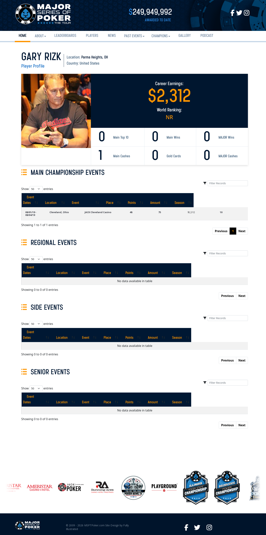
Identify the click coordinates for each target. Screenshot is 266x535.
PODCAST (206, 36)
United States (89, 63)
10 (225, 206)
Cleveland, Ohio (75, 206)
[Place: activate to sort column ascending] (154, 197)
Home (22, 36)
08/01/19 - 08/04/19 (36, 206)
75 (171, 206)
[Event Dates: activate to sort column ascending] (41, 197)
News (112, 36)
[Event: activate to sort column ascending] (119, 197)
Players (92, 36)
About (39, 36)
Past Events (133, 36)
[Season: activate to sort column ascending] (234, 197)
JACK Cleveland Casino (113, 206)
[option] (133, 463)
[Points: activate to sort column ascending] (179, 197)
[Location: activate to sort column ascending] (79, 197)
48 (147, 206)
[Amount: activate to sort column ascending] (206, 197)
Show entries (37, 189)
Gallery (184, 36)
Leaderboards (65, 36)
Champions (159, 36)
